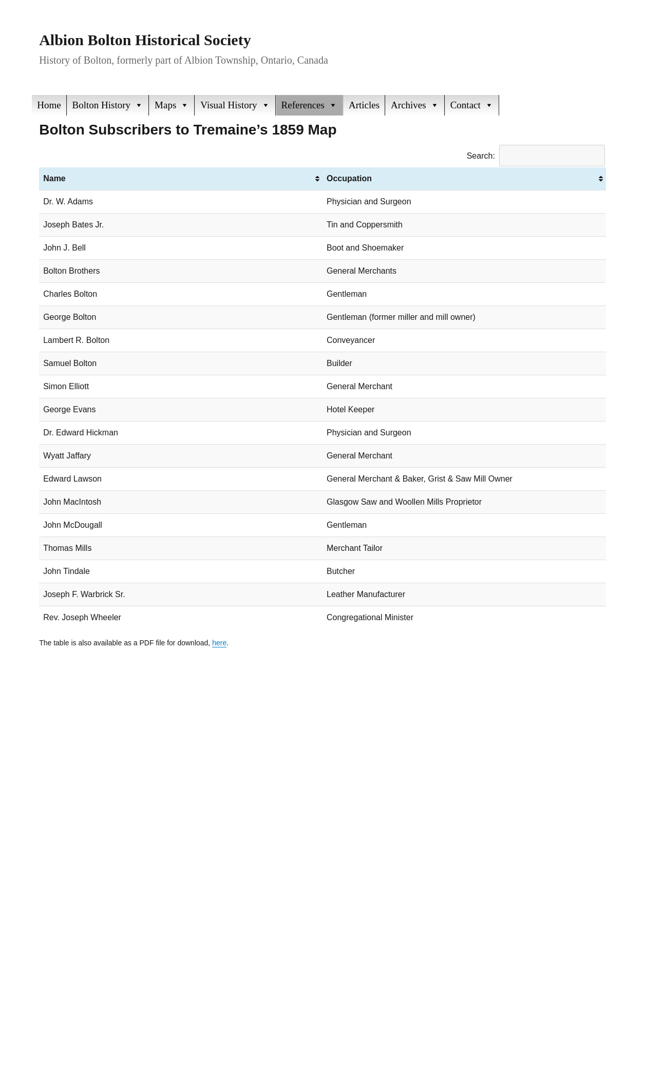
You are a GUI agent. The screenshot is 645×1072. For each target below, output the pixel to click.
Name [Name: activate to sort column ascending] (54, 178)
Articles (364, 105)
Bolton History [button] (107, 105)
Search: (536, 155)
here (219, 643)
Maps (172, 105)
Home (49, 105)
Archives (415, 105)
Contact (472, 105)
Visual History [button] (235, 105)
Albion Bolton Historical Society (145, 39)
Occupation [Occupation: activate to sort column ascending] (349, 178)
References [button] (309, 105)
